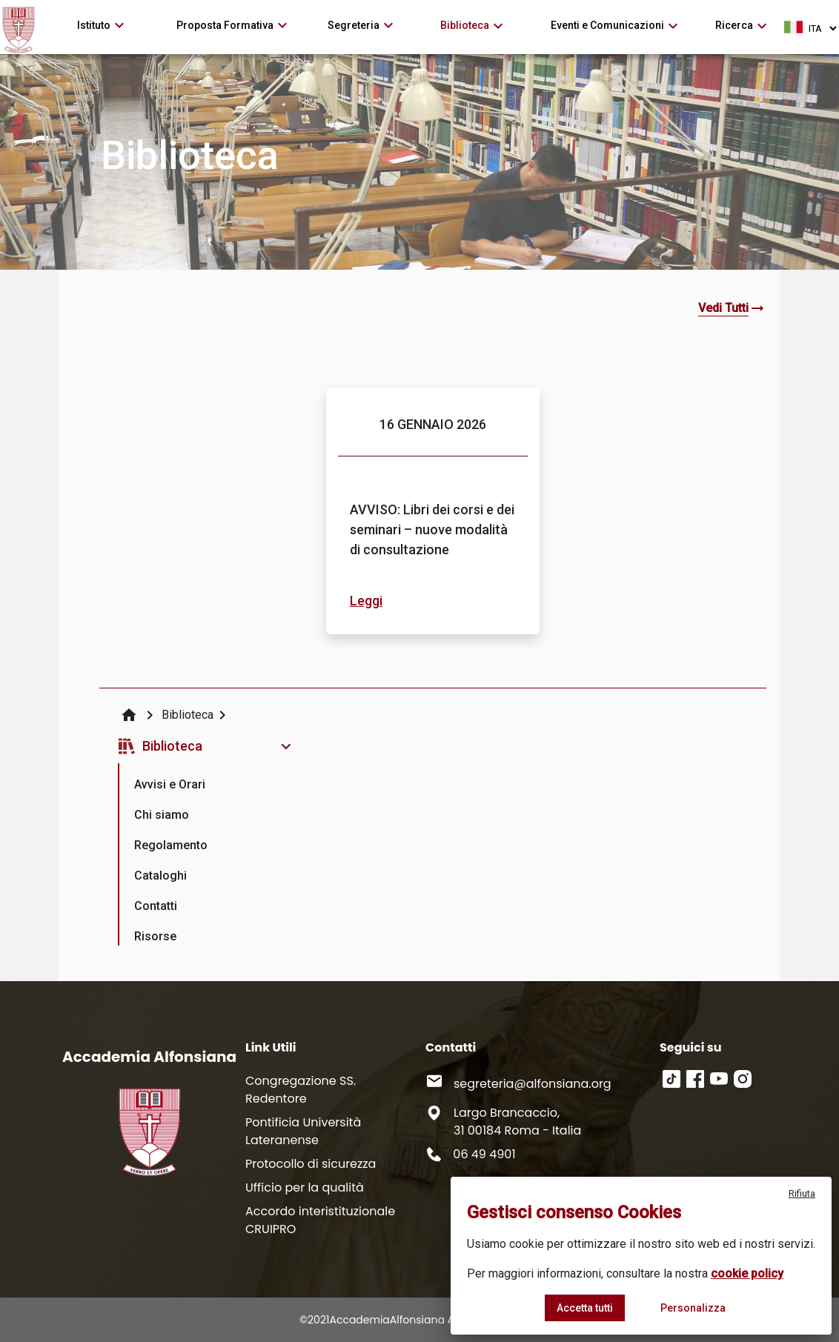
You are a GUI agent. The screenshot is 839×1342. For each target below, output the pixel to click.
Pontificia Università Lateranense (303, 1131)
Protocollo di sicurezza (310, 1163)
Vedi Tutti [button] (723, 308)
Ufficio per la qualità (304, 1187)
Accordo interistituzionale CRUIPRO (320, 1220)
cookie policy (747, 1273)
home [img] (129, 715)
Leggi (366, 600)
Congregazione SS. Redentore (300, 1089)
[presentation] (171, 778)
